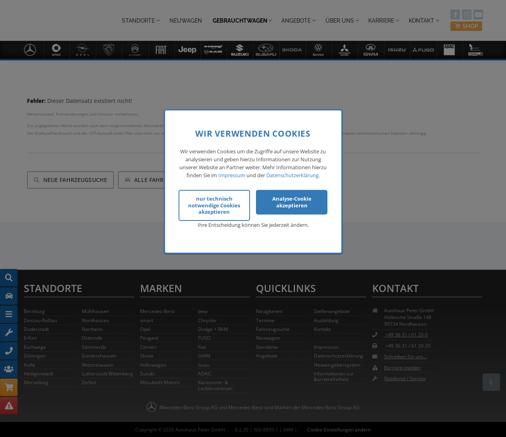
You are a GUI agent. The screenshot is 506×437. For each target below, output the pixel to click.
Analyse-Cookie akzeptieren (292, 202)
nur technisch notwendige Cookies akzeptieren (214, 205)
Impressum (231, 175)
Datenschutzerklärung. (293, 175)
